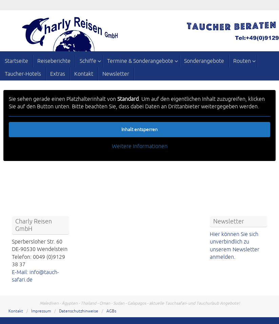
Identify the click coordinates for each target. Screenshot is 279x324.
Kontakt (15, 311)
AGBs (111, 311)
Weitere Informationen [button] (139, 146)
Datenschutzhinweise (78, 311)
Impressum (41, 311)
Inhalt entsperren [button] (139, 129)
